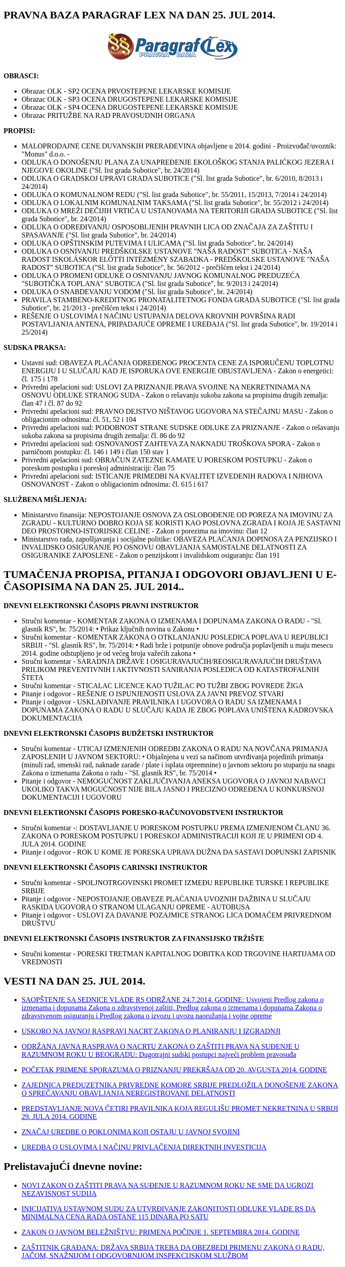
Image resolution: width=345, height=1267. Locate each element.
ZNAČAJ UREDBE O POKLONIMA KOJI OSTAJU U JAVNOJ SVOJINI (131, 1132)
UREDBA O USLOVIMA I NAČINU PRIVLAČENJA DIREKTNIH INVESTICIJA (144, 1147)
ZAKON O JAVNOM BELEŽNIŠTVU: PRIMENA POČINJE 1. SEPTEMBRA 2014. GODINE (161, 1232)
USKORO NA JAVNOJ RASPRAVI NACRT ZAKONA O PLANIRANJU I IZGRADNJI (151, 1031)
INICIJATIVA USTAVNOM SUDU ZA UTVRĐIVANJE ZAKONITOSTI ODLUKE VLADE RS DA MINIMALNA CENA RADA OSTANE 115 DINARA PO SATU (169, 1213)
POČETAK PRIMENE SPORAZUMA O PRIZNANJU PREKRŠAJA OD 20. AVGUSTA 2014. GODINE (174, 1070)
